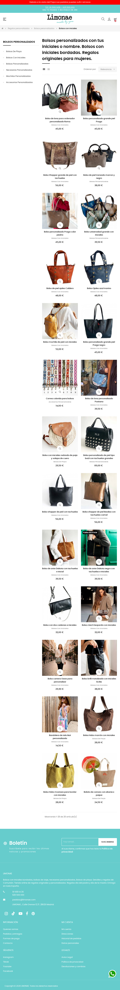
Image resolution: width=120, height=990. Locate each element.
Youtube (7, 967)
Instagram (8, 957)
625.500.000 (69, 7)
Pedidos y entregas (12, 934)
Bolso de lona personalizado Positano (99, 400)
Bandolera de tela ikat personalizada (60, 736)
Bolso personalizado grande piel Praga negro (99, 343)
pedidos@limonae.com (23, 900)
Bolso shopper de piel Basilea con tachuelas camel (99, 513)
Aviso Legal (67, 957)
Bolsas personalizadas (17, 64)
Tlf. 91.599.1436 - (54, 7)
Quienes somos (10, 929)
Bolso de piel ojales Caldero (60, 288)
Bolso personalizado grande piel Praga (99, 120)
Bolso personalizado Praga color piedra (60, 233)
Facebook (8, 971)
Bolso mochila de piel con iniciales (60, 342)
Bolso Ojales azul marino (99, 288)
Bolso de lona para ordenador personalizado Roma (60, 120)
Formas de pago (11, 939)
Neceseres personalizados (19, 70)
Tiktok (6, 962)
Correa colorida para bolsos (60, 399)
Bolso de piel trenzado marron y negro (99, 176)
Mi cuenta (66, 929)
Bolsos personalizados (19, 42)
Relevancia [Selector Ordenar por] (109, 69)
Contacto (7, 943)
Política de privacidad (72, 962)
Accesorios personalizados (19, 82)
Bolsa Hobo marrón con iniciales (99, 735)
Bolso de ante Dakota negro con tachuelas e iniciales (99, 570)
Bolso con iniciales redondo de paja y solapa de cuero (59, 456)
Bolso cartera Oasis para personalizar (60, 680)
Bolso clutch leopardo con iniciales (99, 625)
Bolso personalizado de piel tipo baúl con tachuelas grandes (99, 456)
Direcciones (67, 934)
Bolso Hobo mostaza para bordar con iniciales (60, 793)
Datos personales (70, 943)
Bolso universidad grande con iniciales (99, 233)
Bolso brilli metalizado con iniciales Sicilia (99, 680)
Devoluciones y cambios (73, 967)
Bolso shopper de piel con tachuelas (60, 512)
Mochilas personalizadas (18, 76)
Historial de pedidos (71, 939)
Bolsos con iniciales (15, 58)
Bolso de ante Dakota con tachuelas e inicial (60, 570)
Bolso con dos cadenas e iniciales (60, 625)
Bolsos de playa (14, 52)
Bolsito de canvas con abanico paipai (99, 793)
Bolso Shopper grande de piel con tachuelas (60, 176)
